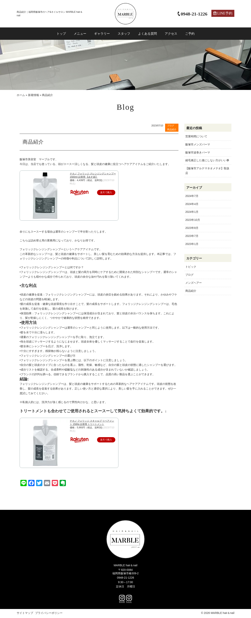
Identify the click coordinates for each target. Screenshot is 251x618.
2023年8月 (191, 227)
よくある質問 (147, 33)
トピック (190, 266)
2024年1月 (191, 211)
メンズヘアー (193, 282)
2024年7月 (191, 196)
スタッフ (124, 33)
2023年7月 (191, 235)
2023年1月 (191, 244)
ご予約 (190, 33)
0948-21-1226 (125, 578)
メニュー (80, 33)
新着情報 (33, 95)
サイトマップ (25, 613)
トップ (61, 33)
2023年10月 (192, 219)
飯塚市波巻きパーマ (197, 152)
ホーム (21, 95)
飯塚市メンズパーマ (197, 144)
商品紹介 (190, 290)
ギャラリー (102, 33)
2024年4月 (191, 204)
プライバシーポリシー (49, 613)
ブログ (189, 274)
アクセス (171, 33)
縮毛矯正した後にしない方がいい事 (207, 160)
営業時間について (196, 136)
